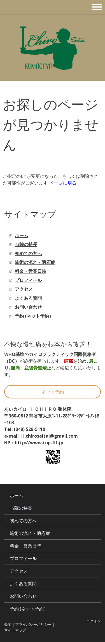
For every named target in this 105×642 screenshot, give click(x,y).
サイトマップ (15, 629)
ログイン (93, 621)
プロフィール (28, 280)
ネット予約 (52, 392)
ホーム (21, 235)
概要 (7, 624)
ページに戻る (63, 183)
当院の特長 (26, 244)
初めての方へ (28, 253)
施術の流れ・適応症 (35, 262)
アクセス (24, 289)
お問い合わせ (28, 307)
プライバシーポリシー (33, 624)
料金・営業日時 (30, 271)
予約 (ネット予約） (34, 316)
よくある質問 (28, 298)
